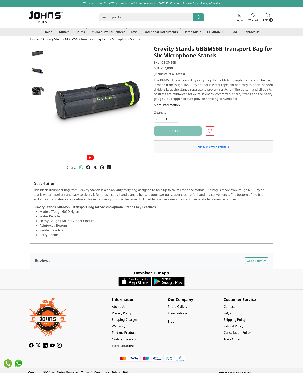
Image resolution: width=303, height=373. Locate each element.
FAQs (227, 313)
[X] (38, 346)
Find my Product (123, 332)
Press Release (177, 313)
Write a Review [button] (256, 260)
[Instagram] (59, 346)
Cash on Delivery (124, 339)
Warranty (118, 326)
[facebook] (88, 167)
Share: (71, 167)
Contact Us (251, 32)
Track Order (232, 339)
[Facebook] (31, 346)
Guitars (65, 32)
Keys (135, 32)
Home (48, 32)
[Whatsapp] (81, 167)
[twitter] (95, 167)
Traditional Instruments (161, 32)
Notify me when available (213, 146)
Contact (229, 306)
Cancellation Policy (237, 332)
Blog (234, 32)
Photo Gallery (177, 306)
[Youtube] (52, 346)
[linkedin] (109, 167)
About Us (118, 306)
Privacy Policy (121, 313)
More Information (167, 105)
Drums (81, 32)
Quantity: (160, 113)
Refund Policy (233, 326)
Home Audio (194, 32)
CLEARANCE (215, 32)
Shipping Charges (124, 319)
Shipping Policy (235, 319)
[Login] (239, 17)
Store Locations (123, 346)
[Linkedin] (45, 346)
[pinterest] (102, 167)
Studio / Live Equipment (109, 32)
